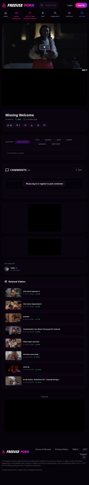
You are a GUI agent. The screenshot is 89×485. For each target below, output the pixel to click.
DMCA (75, 449)
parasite (68, 140)
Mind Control (22, 142)
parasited (47, 140)
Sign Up (81, 5)
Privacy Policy (61, 449)
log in (34, 184)
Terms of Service (43, 449)
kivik (14, 268)
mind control (55, 144)
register (43, 184)
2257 (85, 449)
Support (83, 454)
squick (58, 140)
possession (41, 144)
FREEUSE (18, 5)
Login (70, 5)
